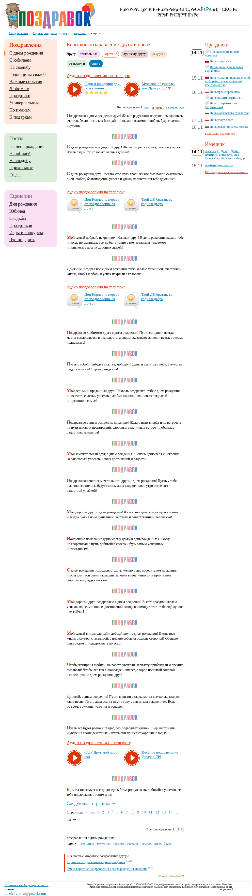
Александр (212, 151)
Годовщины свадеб (27, 74)
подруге (118, 843)
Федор (240, 158)
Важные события (25, 81)
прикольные (88, 54)
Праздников (20, 225)
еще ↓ (96, 63)
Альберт (210, 165)
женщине (87, 843)
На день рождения (27, 146)
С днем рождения (26, 53)
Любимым (19, 88)
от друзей (158, 54)
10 (144, 812)
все (181, 107)
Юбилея (17, 211)
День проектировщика (225, 92)
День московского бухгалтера (229, 113)
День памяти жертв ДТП (226, 97)
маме (157, 843)
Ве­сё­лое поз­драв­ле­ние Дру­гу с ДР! (160, 754)
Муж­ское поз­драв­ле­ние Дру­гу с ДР (158, 86)
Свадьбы (17, 218)
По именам (20, 110)
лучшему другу (134, 54)
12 (157, 812)
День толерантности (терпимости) (221, 105)
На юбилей (20, 153)
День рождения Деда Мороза (229, 126)
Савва (209, 158)
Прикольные (21, 167)
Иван (237, 154)
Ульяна (230, 158)
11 (150, 812)
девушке (133, 843)
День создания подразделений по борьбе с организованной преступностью (227, 81)
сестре (146, 843)
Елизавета (225, 154)
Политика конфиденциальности (26, 885)
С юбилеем (20, 60)
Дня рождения (23, 204)
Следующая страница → (91, 803)
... (176, 812)
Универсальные (24, 102)
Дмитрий (211, 154)
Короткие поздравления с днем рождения (96, 862)
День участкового (221, 120)
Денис (235, 151)
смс (146, 107)
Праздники (19, 95)
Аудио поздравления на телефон (98, 75)
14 (171, 812)
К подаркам (20, 117)
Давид (225, 151)
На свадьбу (20, 67)
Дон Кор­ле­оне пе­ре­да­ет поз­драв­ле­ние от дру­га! (102, 203)
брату (168, 843)
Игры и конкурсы (26, 232)
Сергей (219, 158)
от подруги (77, 63)
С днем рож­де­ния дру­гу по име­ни (102, 86)
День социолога (220, 61)
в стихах (171, 107)
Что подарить (22, 239)
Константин (225, 165)
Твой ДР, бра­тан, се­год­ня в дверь (157, 201)
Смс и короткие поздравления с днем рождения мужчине (107, 869)
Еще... (15, 174)
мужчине (103, 843)
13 (164, 812)
